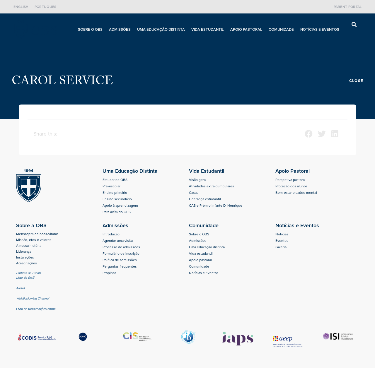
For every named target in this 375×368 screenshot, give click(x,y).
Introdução (111, 234)
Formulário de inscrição (121, 253)
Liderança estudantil (205, 199)
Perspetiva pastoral (290, 179)
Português (46, 6)
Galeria (281, 247)
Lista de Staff (25, 277)
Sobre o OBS (90, 29)
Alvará (21, 288)
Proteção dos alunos (291, 186)
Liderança (23, 251)
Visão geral (198, 179)
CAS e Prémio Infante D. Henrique (215, 205)
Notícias (281, 234)
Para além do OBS (117, 212)
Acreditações (26, 263)
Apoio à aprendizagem (120, 205)
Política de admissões (120, 260)
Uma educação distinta (161, 29)
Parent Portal (348, 6)
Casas (193, 192)
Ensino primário (115, 192)
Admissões (120, 29)
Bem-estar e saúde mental (296, 192)
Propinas (109, 272)
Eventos (281, 240)
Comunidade (281, 29)
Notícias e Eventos (319, 29)
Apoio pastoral (246, 29)
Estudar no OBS (115, 179)
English (21, 6)
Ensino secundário (117, 199)
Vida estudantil (207, 29)
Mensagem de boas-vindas (37, 234)
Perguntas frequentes (120, 266)
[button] (354, 24)
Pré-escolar (111, 186)
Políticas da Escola (28, 273)
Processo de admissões (121, 247)
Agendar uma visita (118, 240)
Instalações (25, 257)
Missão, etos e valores (33, 239)
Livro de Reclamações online (36, 309)
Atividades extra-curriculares (211, 186)
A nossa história (28, 245)
